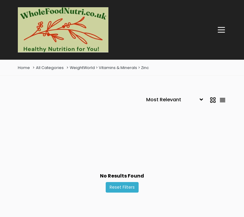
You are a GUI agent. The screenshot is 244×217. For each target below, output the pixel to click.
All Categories (50, 67)
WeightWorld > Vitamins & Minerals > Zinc (109, 67)
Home (24, 67)
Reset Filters (122, 187)
